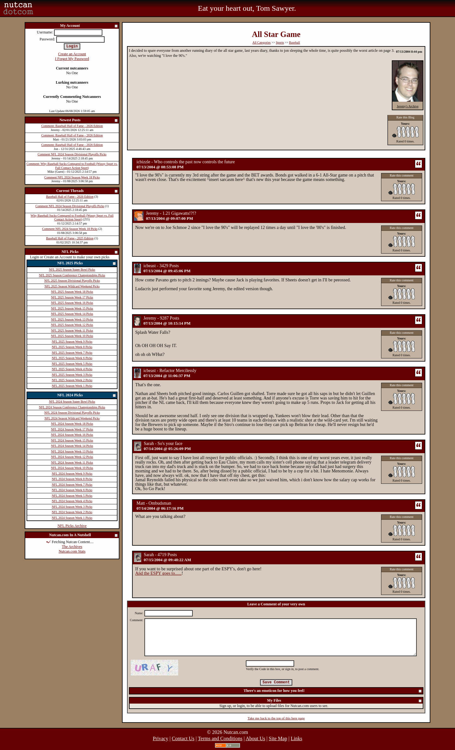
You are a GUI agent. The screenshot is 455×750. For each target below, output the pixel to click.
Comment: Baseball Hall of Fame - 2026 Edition (72, 126)
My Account (89, 26)
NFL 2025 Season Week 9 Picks (72, 341)
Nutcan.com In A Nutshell (83, 535)
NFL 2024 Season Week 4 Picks (72, 501)
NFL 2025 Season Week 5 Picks (72, 363)
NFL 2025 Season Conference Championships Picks (72, 275)
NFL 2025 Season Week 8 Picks (72, 347)
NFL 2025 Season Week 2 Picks (72, 380)
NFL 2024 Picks (86, 395)
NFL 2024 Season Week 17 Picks (72, 429)
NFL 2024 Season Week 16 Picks (72, 434)
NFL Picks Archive (72, 526)
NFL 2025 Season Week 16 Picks (72, 302)
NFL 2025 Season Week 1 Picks (72, 385)
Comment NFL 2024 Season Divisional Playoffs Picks (72, 154)
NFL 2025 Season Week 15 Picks (72, 308)
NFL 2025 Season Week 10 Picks (72, 336)
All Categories (261, 42)
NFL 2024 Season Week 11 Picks (72, 462)
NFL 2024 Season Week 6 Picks (72, 490)
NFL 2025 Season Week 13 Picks (72, 319)
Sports (280, 42)
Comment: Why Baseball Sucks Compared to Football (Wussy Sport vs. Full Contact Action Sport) (72, 166)
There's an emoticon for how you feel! (333, 691)
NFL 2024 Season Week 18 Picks (72, 423)
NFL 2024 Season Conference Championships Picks (72, 407)
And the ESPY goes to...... (158, 573)
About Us (255, 738)
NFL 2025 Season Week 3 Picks (72, 374)
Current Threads (87, 191)
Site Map (278, 738)
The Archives (72, 546)
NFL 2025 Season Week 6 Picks (72, 358)
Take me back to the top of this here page (276, 718)
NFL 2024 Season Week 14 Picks (72, 445)
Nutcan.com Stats (72, 551)
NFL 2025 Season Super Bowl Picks (72, 269)
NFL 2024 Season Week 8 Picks (72, 479)
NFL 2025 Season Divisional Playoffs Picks (72, 280)
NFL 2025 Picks (86, 263)
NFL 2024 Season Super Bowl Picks (72, 401)
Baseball (294, 42)
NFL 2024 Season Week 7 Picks (72, 484)
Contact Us (183, 738)
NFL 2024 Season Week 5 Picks (72, 495)
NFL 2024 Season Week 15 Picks (72, 440)
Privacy (160, 738)
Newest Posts (88, 120)
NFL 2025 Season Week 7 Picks (72, 352)
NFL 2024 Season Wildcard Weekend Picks (72, 418)
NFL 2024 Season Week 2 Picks (72, 512)
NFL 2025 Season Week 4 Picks (72, 369)
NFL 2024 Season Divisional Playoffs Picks (72, 412)
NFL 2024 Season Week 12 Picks (72, 457)
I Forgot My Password (72, 59)
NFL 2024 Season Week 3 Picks (72, 506)
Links (296, 738)
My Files (344, 701)
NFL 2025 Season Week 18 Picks (72, 291)
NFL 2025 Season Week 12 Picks (72, 325)
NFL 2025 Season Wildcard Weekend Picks (72, 286)
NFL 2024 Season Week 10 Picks (72, 468)
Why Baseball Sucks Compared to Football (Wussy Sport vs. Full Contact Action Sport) (72, 217)
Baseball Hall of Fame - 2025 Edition (70, 238)
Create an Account (72, 54)
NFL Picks (90, 252)
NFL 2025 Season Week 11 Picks (72, 330)
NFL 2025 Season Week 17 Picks (72, 297)
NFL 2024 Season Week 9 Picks (72, 473)
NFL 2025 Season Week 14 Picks (72, 313)
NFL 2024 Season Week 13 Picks (72, 451)
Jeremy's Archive (408, 106)
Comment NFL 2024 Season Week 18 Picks (72, 177)
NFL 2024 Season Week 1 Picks (72, 517)
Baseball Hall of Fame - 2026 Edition (70, 196)
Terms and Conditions (220, 738)
